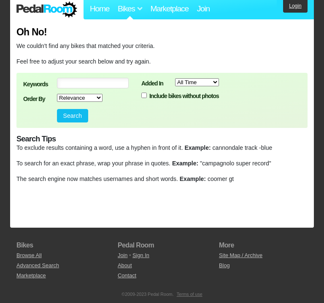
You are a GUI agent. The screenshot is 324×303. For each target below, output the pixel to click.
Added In (152, 83)
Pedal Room (46, 9)
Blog (224, 265)
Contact (127, 275)
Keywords (35, 84)
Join (203, 8)
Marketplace (169, 8)
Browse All (29, 255)
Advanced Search (37, 265)
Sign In (140, 255)
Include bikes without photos (184, 96)
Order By (34, 99)
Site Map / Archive (240, 255)
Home (99, 8)
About (125, 265)
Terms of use (189, 294)
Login (295, 6)
